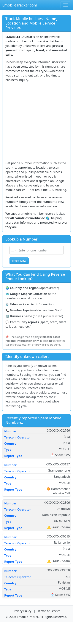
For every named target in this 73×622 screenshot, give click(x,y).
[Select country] (14, 250)
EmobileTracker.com (19, 5)
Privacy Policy (22, 611)
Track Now (19, 261)
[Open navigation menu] (65, 5)
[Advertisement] (36, 121)
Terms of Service (49, 611)
